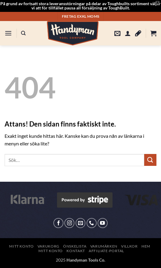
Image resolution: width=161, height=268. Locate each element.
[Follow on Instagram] (69, 223)
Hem (145, 246)
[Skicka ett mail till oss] (81, 223)
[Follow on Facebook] (58, 223)
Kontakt (75, 250)
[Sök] (23, 33)
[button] (8, 33)
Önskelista (74, 246)
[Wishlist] (138, 33)
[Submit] (150, 160)
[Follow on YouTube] (103, 223)
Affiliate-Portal (106, 250)
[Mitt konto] (128, 33)
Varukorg (48, 246)
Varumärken (103, 246)
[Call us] (92, 223)
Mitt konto (21, 246)
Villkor (129, 246)
